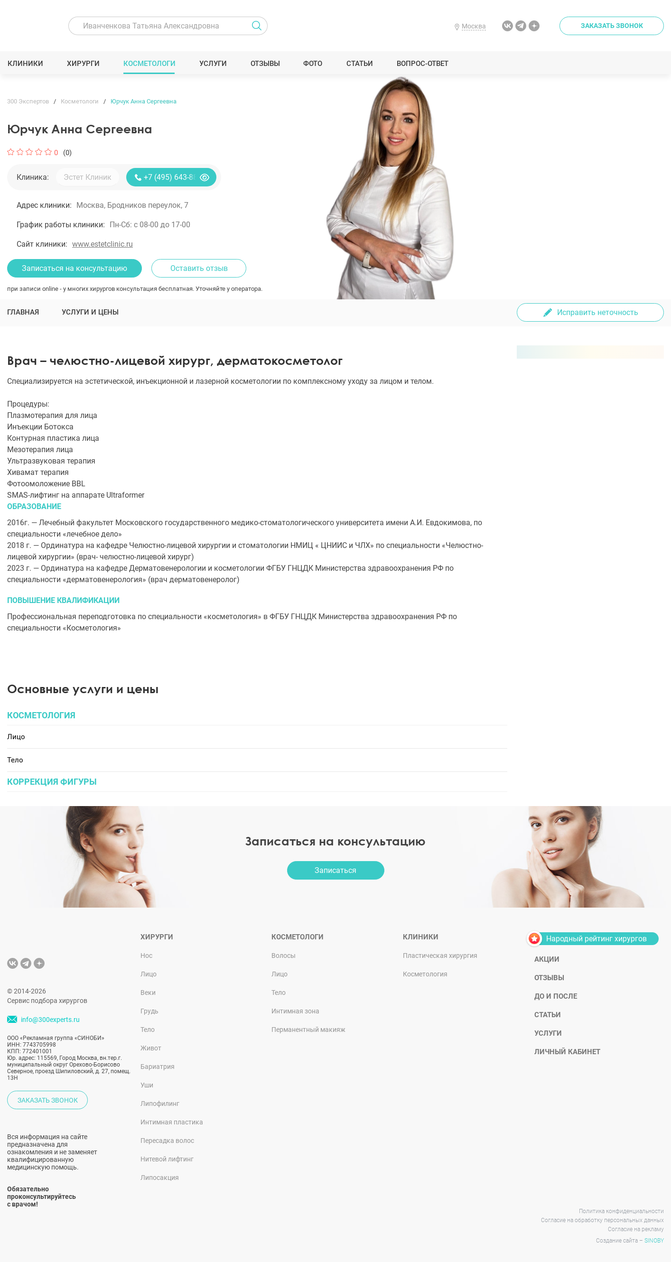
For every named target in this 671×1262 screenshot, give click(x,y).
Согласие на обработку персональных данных (602, 1220)
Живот (150, 1048)
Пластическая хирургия (440, 955)
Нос (146, 955)
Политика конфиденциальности (621, 1211)
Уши (146, 1085)
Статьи (359, 63)
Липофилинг (159, 1103)
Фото (312, 63)
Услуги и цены (90, 312)
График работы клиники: (61, 224)
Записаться (335, 870)
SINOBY (654, 1240)
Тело (147, 1029)
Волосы (283, 955)
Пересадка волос (167, 1140)
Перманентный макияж (308, 1029)
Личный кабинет (567, 1052)
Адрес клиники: (44, 205)
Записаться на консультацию (74, 268)
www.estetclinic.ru (102, 244)
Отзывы (265, 63)
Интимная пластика (171, 1122)
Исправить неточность (597, 312)
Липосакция (159, 1177)
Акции (546, 959)
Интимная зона (295, 1011)
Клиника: (33, 177)
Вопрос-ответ (422, 63)
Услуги (212, 63)
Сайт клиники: (42, 244)
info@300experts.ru (50, 1019)
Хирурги (83, 63)
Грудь (149, 1011)
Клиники (25, 63)
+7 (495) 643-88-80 (176, 177)
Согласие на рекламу (636, 1229)
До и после (555, 996)
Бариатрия (157, 1066)
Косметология (425, 974)
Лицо (148, 974)
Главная (23, 312)
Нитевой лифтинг (167, 1159)
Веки (148, 992)
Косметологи (149, 63)
